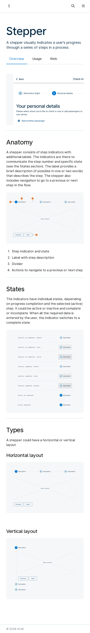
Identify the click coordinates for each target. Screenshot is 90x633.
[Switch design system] (9, 5)
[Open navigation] (83, 5)
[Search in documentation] (73, 5)
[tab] (16, 59)
